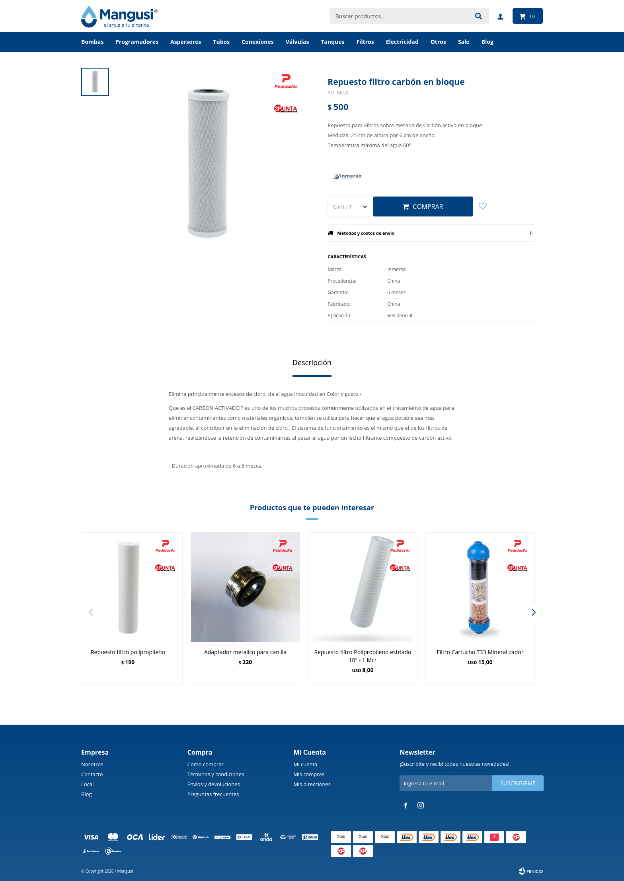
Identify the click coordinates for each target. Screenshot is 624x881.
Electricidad (402, 41)
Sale (464, 41)
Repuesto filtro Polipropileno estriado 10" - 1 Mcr (362, 656)
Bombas (92, 41)
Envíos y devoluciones (213, 784)
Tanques (332, 41)
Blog (86, 794)
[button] (533, 612)
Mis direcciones (312, 784)
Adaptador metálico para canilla (245, 652)
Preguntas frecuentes (213, 794)
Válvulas (297, 41)
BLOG (487, 41)
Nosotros (92, 764)
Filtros (365, 41)
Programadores (136, 41)
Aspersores (185, 41)
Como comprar (205, 764)
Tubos (221, 41)
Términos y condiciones (215, 774)
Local (87, 784)
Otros (438, 41)
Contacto (92, 774)
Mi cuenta (306, 764)
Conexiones (258, 41)
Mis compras (309, 774)
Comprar (428, 206)
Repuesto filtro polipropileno (128, 652)
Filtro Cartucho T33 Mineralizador (480, 652)
